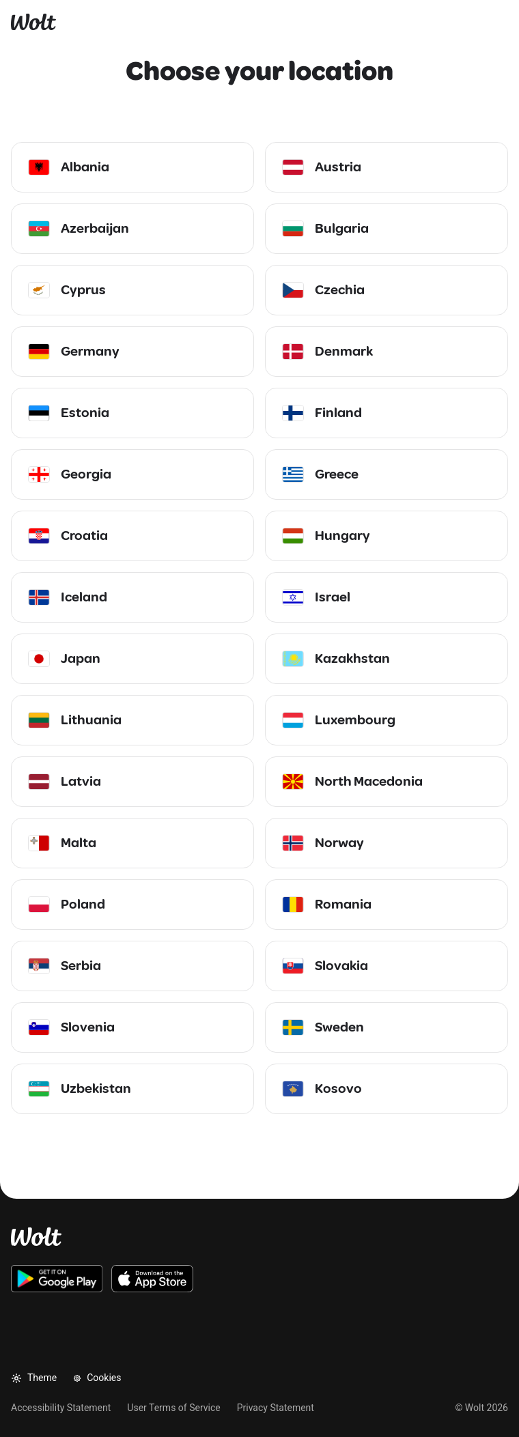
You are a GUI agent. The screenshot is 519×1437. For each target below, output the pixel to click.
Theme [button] (34, 1378)
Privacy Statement (275, 1407)
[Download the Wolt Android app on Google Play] (57, 1278)
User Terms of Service (173, 1407)
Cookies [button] (97, 1377)
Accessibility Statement (61, 1407)
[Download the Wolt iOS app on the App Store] (152, 1278)
